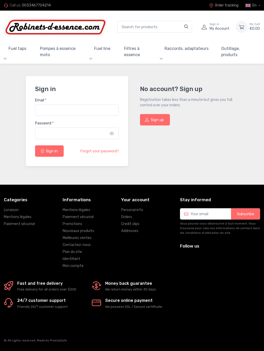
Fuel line (102, 48)
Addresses (129, 231)
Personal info (132, 210)
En (251, 5)
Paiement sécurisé (19, 224)
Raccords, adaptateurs (186, 48)
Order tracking (223, 5)
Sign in (49, 151)
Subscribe (245, 214)
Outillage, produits (230, 51)
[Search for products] (154, 27)
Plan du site (72, 252)
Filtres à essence (132, 51)
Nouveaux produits (78, 231)
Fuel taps (17, 48)
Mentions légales (17, 217)
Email (40, 100)
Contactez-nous (77, 245)
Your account (135, 199)
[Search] (186, 27)
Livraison (11, 210)
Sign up (154, 119)
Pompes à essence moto (58, 51)
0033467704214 (36, 5)
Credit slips (130, 224)
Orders (126, 217)
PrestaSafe (58, 340)
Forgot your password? (99, 151)
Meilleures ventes (77, 238)
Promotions (72, 224)
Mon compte (73, 266)
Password (44, 123)
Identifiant (71, 259)
